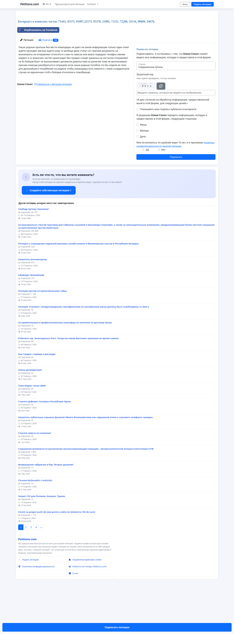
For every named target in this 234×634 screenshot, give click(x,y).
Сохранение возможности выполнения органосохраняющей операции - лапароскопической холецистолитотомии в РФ (86, 490)
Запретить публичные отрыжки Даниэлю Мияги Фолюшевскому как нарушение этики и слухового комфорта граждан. (85, 459)
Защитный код (144, 116)
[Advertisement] (91, 36)
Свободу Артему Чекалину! (33, 250)
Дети (143, 178)
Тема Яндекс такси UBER (32, 427)
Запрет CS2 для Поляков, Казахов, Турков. (41, 537)
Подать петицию (202, 4)
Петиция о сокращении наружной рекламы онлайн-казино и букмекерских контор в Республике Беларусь (78, 285)
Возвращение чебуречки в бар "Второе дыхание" (46, 506)
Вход (185, 4)
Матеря (144, 172)
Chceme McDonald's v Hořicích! (35, 522)
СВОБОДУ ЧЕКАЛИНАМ (31, 316)
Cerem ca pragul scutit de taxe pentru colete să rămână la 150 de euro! (56, 553)
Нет (163, 191)
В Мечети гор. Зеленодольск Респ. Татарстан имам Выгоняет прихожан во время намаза (68, 380)
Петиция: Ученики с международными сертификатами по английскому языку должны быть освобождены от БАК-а (83, 348)
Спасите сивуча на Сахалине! (34, 474)
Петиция (26, 81)
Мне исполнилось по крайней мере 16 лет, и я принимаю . (175, 186)
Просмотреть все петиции (69, 4)
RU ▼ (46, 4)
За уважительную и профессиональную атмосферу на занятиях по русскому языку (65, 364)
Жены (143, 166)
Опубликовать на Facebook (37, 71)
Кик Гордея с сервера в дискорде (37, 395)
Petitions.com (29, 4)
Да (147, 191)
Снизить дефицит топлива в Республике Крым (44, 443)
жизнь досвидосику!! (30, 411)
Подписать (176, 198)
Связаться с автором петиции (53, 125)
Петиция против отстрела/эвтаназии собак (42, 332)
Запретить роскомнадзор (32, 301)
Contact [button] (92, 4)
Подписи (48, 81)
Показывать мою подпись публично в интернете (168, 151)
